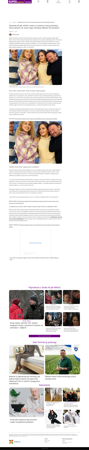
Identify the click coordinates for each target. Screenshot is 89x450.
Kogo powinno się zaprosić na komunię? (71, 426)
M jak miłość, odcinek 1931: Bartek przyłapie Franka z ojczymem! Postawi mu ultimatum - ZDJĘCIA (26, 324)
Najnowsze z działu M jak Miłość (45, 287)
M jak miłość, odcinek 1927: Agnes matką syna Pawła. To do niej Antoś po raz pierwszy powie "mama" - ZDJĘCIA (53, 307)
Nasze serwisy (45, 448)
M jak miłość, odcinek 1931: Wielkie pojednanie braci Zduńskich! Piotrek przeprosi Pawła (53, 329)
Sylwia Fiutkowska (15, 34)
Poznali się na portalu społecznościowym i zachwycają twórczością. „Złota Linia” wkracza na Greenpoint (71, 404)
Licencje (63, 441)
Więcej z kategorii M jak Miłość (44, 336)
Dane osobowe (64, 443)
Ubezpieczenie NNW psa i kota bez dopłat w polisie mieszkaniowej (52, 404)
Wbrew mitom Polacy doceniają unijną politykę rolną (60, 377)
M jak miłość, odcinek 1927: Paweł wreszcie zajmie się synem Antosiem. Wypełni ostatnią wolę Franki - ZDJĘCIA (71, 307)
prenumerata (46, 441)
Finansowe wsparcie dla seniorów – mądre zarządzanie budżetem (24, 420)
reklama (45, 442)
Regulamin (64, 440)
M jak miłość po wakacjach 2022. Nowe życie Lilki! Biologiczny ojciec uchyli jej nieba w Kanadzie (36, 118)
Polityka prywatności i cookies (67, 442)
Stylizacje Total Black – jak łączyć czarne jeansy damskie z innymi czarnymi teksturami (53, 426)
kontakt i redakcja (47, 440)
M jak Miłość (14, 22)
